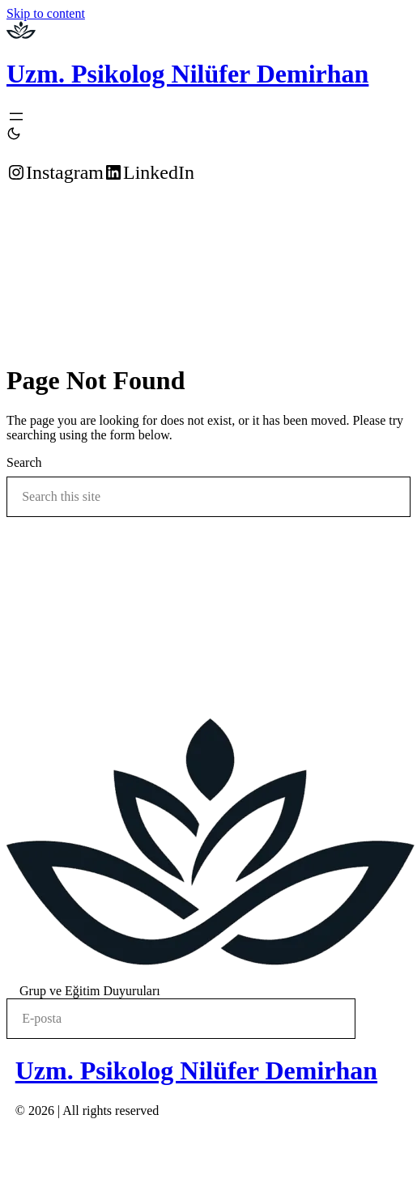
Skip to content (45, 13)
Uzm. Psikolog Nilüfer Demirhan (187, 73)
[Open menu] (16, 116)
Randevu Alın (39, 213)
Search (24, 462)
